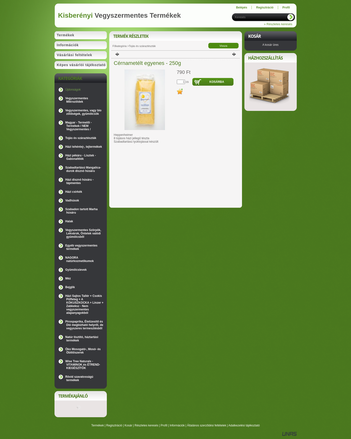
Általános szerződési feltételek (206, 425)
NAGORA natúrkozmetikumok (79, 259)
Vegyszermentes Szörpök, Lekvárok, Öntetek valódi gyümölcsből (83, 233)
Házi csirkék (73, 191)
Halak (69, 221)
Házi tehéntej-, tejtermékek (83, 146)
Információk (177, 425)
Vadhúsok (72, 200)
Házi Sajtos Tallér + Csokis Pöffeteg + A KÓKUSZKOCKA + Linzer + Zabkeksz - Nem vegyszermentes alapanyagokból (84, 304)
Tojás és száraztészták (80, 138)
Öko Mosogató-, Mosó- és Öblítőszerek (83, 350)
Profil (164, 425)
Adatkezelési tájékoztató (244, 425)
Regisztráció (114, 425)
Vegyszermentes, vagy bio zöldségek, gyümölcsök (83, 112)
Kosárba (217, 82)
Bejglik (70, 287)
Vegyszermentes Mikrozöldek (76, 100)
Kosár (128, 425)
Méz (68, 278)
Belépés (241, 7)
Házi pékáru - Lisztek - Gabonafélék (80, 157)
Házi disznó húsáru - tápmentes (79, 181)
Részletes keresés (146, 425)
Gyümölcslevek (76, 269)
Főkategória (120, 46)
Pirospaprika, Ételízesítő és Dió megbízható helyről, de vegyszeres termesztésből (84, 325)
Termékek (97, 425)
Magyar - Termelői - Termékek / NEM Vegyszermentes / (78, 126)
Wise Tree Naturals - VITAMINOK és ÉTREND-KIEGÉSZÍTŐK (82, 365)
